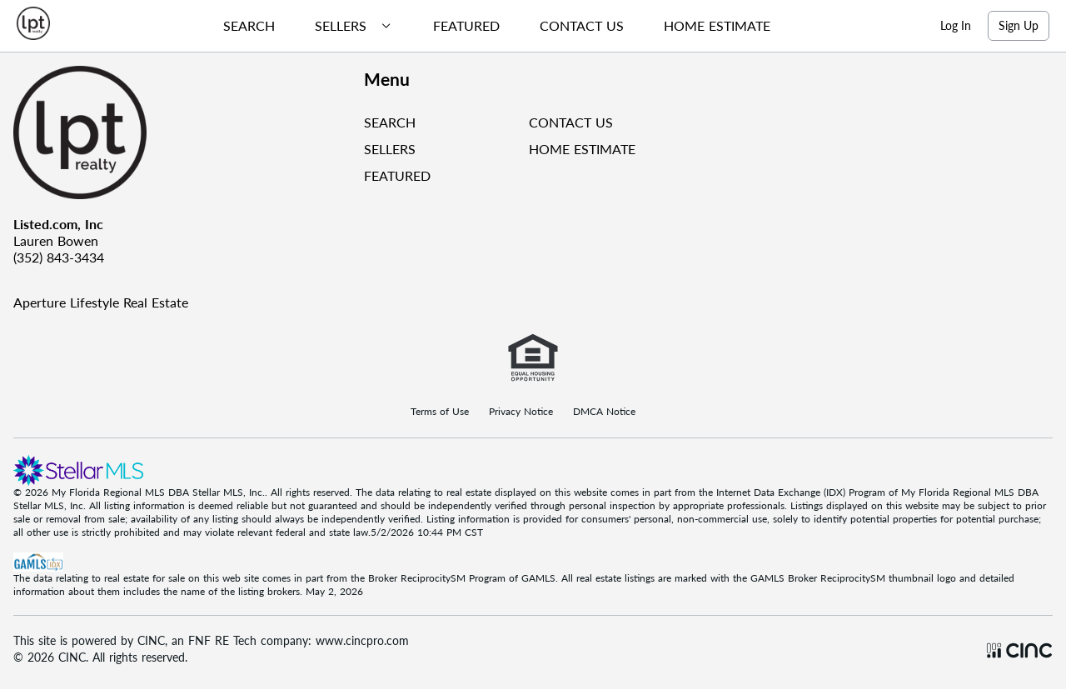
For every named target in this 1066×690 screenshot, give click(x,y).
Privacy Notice (521, 412)
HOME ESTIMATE (582, 149)
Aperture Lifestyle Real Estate (100, 302)
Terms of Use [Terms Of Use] (440, 412)
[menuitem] (242, 25)
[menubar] (490, 25)
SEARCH (390, 122)
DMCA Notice (604, 412)
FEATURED (397, 175)
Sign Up (1019, 25)
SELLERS (390, 149)
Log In (955, 25)
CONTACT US (571, 122)
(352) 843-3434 (58, 257)
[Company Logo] (182, 132)
